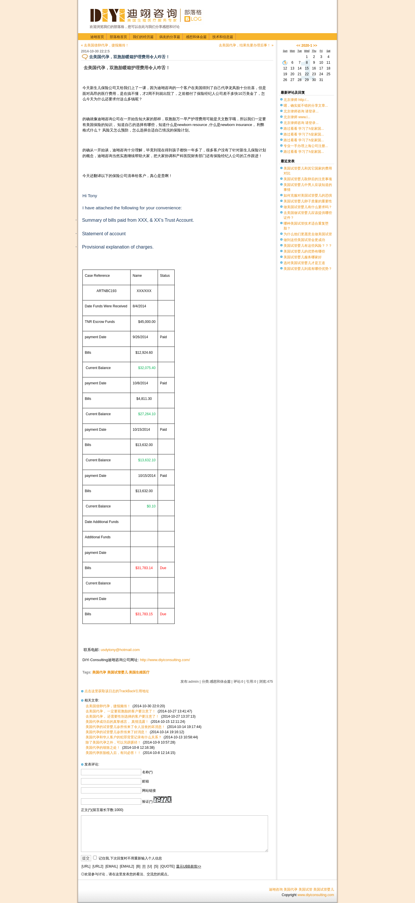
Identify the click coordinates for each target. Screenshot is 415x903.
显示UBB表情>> (188, 866)
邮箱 (145, 781)
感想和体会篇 (196, 37)
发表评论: (91, 764)
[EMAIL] (111, 866)
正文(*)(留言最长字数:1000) (102, 810)
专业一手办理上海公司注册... (306, 146)
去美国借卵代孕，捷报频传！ (108, 706)
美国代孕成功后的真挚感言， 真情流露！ (117, 722)
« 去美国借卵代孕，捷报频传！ (105, 45)
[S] (156, 866)
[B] (138, 866)
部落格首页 (118, 37)
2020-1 (306, 46)
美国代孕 (290, 889)
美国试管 (305, 889)
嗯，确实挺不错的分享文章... (306, 106)
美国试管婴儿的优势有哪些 (304, 251)
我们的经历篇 (143, 37)
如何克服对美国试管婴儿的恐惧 (308, 195)
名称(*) (147, 772)
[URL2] (98, 866)
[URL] (86, 866)
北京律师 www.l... (297, 117)
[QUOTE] (168, 866)
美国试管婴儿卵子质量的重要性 (308, 201)
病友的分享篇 (169, 37)
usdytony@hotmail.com (120, 650)
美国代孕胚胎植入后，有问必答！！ (113, 753)
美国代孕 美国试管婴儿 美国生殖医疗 (121, 672)
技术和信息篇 (222, 37)
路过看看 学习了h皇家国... (304, 129)
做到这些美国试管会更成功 (304, 240)
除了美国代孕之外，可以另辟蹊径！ (113, 742)
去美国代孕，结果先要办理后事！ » (246, 45)
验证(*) (147, 801)
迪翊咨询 (276, 889)
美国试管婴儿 (323, 889)
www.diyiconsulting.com (315, 895)
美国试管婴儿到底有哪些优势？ (308, 269)
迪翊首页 (97, 37)
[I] (143, 866)
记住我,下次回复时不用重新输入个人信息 (130, 858)
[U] (150, 866)
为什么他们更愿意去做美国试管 (308, 234)
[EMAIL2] (127, 866)
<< (298, 46)
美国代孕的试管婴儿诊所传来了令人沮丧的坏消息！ (125, 727)
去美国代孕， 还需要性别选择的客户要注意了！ (122, 716)
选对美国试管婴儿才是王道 (304, 263)
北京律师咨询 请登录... (301, 111)
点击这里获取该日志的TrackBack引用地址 (116, 691)
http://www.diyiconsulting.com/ (165, 660)
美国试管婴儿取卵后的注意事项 (308, 179)
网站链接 (149, 791)
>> (315, 46)
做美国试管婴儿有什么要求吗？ (308, 207)
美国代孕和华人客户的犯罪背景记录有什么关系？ (124, 737)
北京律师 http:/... (296, 100)
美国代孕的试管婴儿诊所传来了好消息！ (117, 732)
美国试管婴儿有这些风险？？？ (308, 246)
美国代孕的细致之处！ (103, 748)
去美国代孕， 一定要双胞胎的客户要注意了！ (121, 711)
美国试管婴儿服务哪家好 (303, 257)
